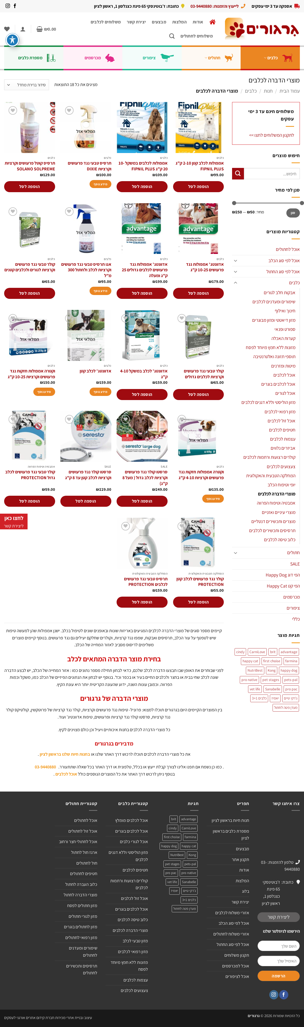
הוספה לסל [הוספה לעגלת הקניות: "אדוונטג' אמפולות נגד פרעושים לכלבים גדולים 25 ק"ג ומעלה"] (142, 293)
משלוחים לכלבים (106, 22)
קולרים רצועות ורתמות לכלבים (269, 457)
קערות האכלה (283, 338)
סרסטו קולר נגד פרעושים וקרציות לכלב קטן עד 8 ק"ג (88, 475)
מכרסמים (102, 58)
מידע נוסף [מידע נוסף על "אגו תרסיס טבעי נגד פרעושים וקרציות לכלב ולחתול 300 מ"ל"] (100, 291)
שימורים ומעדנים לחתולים (83, 951)
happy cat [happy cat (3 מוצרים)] (250, 660)
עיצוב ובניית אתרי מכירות (73, 1017)
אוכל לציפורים (237, 976)
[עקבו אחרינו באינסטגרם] (8, 6)
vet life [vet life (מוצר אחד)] (255, 689)
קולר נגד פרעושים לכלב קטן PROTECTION (200, 582)
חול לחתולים (86, 863)
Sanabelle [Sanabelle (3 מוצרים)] (272, 689)
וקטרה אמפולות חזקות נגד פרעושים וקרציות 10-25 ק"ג (31, 374)
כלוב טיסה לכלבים (279, 540)
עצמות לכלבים (282, 439)
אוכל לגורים (285, 393)
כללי (296, 619)
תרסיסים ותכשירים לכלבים (272, 530)
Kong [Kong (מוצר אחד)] (272, 670)
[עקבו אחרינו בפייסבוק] (15, 6)
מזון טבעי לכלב (135, 941)
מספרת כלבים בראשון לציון (231, 834)
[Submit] (238, 173)
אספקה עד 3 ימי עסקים (272, 6)
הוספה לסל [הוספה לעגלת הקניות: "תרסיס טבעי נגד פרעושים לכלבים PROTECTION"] (142, 602)
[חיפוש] (171, 36)
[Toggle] (235, 260)
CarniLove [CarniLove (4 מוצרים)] (257, 651)
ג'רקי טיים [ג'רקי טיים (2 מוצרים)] (290, 698)
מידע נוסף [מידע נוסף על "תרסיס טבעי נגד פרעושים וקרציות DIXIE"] (100, 184)
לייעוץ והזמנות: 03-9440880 (214, 6)
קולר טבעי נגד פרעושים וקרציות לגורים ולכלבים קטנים (29, 267)
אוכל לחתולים (288, 249)
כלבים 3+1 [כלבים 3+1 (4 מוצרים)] (259, 698)
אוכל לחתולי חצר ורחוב (78, 841)
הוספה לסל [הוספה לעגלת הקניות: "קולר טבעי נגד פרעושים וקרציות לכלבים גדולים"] (198, 394)
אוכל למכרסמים (235, 966)
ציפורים (160, 58)
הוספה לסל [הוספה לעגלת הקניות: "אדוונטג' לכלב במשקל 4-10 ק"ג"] (142, 394)
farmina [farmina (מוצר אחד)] (291, 660)
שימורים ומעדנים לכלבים (273, 302)
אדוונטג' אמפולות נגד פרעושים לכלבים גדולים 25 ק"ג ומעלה (145, 270)
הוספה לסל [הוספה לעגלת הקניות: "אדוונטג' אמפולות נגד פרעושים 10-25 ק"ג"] (198, 293)
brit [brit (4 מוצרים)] (273, 651)
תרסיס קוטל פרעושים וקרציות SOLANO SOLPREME (30, 166)
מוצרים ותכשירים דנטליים (273, 521)
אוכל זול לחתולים (82, 831)
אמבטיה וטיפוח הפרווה (276, 503)
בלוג (245, 891)
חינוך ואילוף (285, 311)
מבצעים (159, 22)
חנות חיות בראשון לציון (230, 820)
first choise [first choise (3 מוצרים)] (271, 660)
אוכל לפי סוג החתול (283, 272)
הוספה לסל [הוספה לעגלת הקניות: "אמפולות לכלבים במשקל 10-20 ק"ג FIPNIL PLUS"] (142, 186)
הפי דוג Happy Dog (283, 575)
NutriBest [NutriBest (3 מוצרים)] (255, 670)
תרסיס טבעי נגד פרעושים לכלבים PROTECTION (146, 582)
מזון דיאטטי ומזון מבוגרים (273, 320)
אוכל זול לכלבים (281, 421)
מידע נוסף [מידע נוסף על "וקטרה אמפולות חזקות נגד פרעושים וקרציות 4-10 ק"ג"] (213, 499)
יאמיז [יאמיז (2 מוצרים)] (275, 698)
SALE (295, 564)
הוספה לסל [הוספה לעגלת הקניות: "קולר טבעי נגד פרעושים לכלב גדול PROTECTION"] (29, 501)
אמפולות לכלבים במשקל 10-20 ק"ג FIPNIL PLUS (143, 166)
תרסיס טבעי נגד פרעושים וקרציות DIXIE (89, 166)
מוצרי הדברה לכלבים (276, 494)
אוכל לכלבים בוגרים (278, 384)
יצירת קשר (136, 22)
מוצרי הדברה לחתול (80, 895)
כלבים (280, 58)
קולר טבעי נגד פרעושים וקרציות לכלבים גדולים (204, 374)
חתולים (221, 58)
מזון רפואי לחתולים (81, 937)
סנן (293, 212)
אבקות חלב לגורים (279, 292)
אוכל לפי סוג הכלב (284, 261)
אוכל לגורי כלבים (134, 841)
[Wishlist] (7, 29)
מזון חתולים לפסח (82, 905)
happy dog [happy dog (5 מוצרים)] (289, 670)
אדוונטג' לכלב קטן (95, 371)
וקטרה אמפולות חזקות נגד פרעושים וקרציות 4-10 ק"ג (201, 475)
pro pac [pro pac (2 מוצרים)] (291, 689)
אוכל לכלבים (284, 375)
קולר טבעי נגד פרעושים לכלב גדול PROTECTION (30, 475)
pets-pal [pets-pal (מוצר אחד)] (290, 679)
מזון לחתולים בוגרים (80, 927)
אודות (198, 22)
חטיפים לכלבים (282, 430)
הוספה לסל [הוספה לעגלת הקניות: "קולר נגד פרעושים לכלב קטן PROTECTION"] (198, 602)
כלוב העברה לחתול (81, 884)
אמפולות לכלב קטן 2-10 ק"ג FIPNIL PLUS (200, 166)
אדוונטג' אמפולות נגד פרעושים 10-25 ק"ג (205, 267)
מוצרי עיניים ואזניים (278, 512)
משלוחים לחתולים (197, 36)
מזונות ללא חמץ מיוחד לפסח (270, 347)
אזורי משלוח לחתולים (231, 934)
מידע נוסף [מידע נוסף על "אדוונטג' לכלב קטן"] (100, 392)
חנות (268, 90)
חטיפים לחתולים (83, 873)
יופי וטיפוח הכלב (281, 485)
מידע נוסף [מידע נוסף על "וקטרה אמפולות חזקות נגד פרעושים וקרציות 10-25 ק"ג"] (44, 392)
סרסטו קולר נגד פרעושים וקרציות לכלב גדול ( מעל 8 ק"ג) (145, 477)
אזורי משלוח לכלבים (232, 913)
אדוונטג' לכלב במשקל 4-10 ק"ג (144, 374)
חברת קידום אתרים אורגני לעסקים (29, 1017)
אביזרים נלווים (283, 448)
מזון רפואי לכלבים (280, 412)
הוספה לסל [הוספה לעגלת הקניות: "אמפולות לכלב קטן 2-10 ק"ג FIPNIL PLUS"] (198, 186)
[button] (46, 29)
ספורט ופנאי (285, 329)
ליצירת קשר (279, 917)
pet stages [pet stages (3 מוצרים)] (270, 679)
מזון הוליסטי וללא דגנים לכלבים (268, 402)
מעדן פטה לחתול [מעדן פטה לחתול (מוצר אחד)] (285, 707)
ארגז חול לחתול (84, 852)
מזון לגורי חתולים (83, 916)
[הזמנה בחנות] (26, 84)
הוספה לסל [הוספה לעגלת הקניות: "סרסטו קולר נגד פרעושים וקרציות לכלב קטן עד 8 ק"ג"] (86, 501)
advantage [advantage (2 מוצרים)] (289, 651)
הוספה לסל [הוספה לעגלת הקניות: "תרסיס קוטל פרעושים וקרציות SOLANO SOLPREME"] (29, 186)
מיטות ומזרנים (283, 366)
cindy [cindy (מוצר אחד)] (240, 651)
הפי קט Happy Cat (283, 586)
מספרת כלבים (39, 58)
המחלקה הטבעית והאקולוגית (270, 476)
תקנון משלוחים (236, 955)
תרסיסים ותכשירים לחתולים (81, 969)
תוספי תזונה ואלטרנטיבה (274, 356)
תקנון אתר (240, 859)
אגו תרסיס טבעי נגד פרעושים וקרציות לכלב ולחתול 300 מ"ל (86, 270)
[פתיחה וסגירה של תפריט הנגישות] (12, 40)
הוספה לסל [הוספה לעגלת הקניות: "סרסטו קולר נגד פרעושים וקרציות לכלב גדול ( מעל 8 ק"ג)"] (142, 501)
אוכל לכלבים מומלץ (131, 820)
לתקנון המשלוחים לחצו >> (271, 135)
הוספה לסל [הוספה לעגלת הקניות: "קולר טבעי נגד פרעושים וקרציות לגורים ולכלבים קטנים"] (29, 293)
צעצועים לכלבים (281, 466)
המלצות (179, 22)
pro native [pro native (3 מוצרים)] (249, 679)
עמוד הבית (289, 90)
